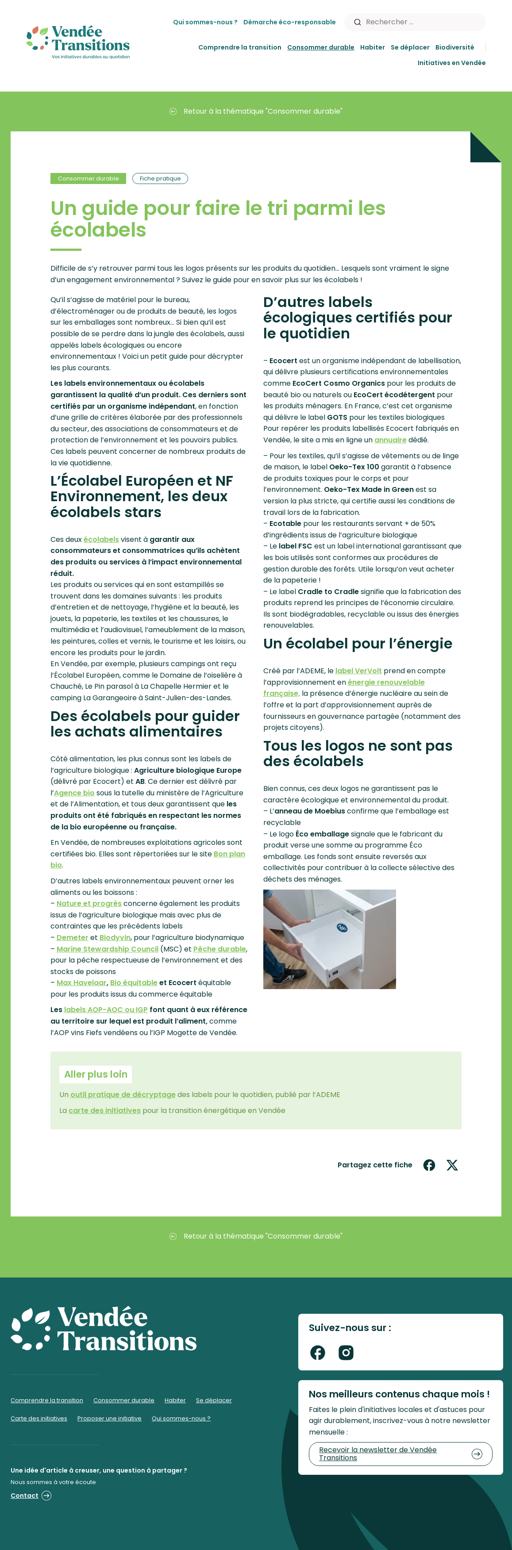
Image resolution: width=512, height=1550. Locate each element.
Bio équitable (134, 983)
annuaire (390, 440)
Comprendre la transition (239, 47)
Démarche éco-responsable (289, 22)
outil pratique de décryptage (123, 1095)
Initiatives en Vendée (452, 62)
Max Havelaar (82, 983)
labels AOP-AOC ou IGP (106, 1010)
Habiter (372, 47)
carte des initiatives (105, 1110)
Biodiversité (454, 47)
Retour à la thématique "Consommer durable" (256, 111)
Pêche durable (219, 949)
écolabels (101, 539)
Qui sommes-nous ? (205, 22)
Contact (31, 1495)
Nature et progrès (89, 903)
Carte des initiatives (39, 1418)
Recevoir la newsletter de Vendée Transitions (400, 1454)
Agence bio (74, 793)
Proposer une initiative (109, 1418)
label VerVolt (358, 671)
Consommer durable (320, 47)
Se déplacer (410, 47)
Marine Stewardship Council (107, 949)
